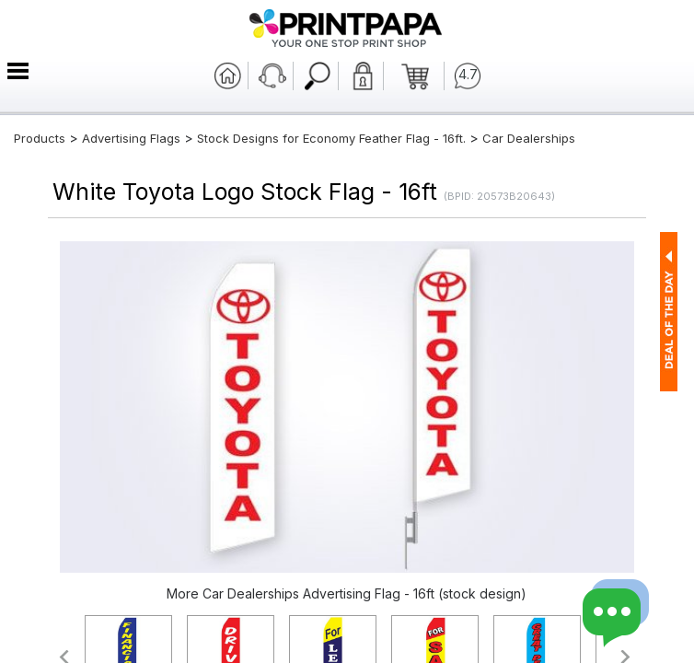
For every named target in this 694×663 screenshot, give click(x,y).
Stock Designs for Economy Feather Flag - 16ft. (331, 138)
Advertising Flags (131, 138)
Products (39, 138)
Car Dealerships (528, 138)
